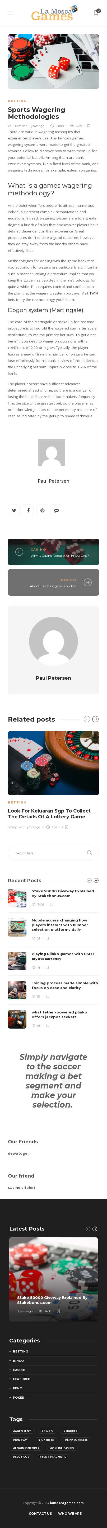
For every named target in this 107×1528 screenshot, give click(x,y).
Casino (38, 549)
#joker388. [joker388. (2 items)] (46, 1440)
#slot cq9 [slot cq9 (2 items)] (21, 1457)
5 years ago (36, 126)
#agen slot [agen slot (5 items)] (22, 1431)
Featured (21, 1379)
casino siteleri (21, 1187)
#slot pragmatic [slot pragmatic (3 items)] (53, 1457)
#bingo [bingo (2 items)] (47, 1431)
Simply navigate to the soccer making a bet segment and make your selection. (53, 1081)
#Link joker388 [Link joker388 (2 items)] (76, 1440)
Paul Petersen (17, 126)
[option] (53, 779)
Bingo (18, 1361)
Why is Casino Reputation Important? (60, 555)
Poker (18, 1397)
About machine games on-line (53, 586)
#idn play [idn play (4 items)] (20, 1440)
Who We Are (70, 1514)
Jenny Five (15, 827)
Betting (17, 101)
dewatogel (18, 1153)
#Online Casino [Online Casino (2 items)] (62, 1448)
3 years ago (24, 1311)
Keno (17, 1388)
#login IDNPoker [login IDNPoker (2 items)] (26, 1448)
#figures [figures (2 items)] (70, 1431)
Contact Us (40, 1514)
